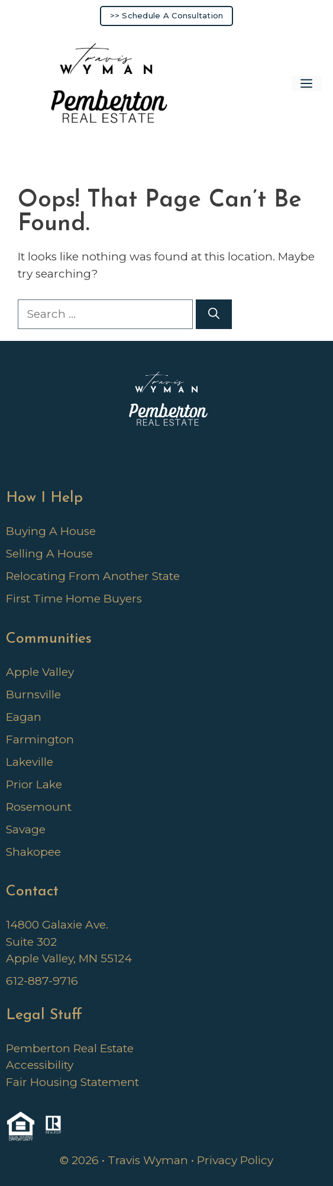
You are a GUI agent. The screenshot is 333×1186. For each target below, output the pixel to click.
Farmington (40, 739)
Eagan (23, 717)
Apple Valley (40, 672)
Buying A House (51, 531)
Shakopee (33, 852)
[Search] (214, 314)
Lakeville (29, 762)
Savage (26, 829)
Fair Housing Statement (72, 1082)
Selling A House (49, 553)
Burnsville (33, 694)
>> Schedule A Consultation (167, 15)
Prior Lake (34, 784)
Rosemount (39, 807)
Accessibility (39, 1065)
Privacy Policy (235, 1160)
